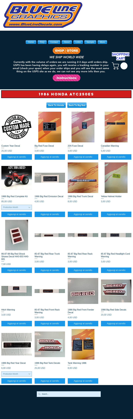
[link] (120, 65)
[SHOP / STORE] (66, 50)
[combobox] (16, 207)
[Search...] (68, 394)
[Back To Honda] (56, 105)
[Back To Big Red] (77, 105)
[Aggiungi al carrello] (16, 157)
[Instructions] (66, 77)
